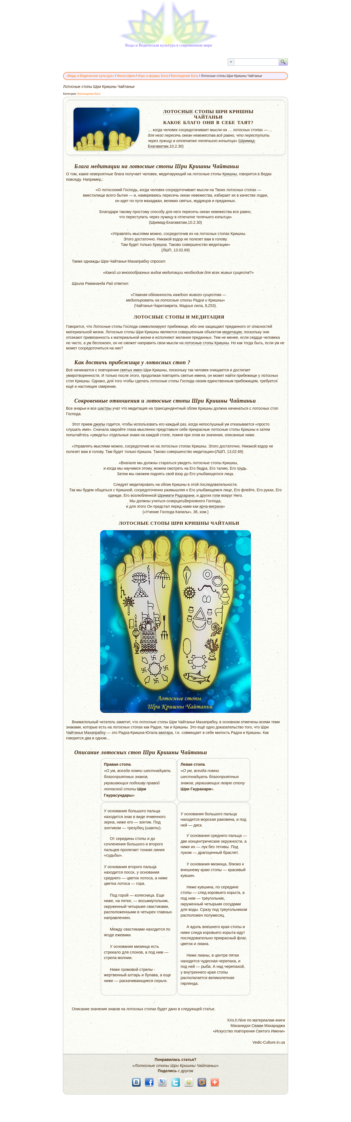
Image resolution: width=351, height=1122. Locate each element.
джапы (99, 424)
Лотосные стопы (188, 111)
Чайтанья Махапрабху (86, 732)
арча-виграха (211, 506)
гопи (216, 495)
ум (89, 343)
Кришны (229, 174)
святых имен (131, 370)
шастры (104, 408)
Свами (257, 1025)
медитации (232, 332)
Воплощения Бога (88, 93)
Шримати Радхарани (175, 495)
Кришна (160, 244)
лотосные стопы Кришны (207, 343)
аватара (165, 732)
